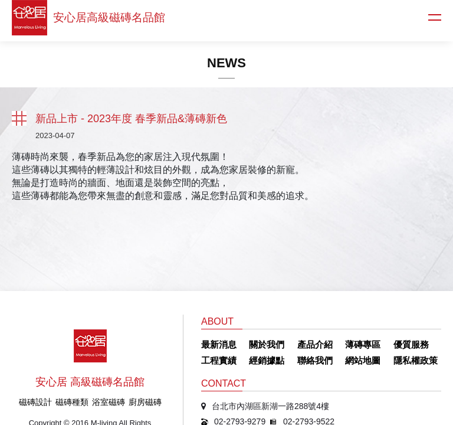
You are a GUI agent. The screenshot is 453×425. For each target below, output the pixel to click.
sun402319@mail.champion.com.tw (279, 372)
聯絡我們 (315, 295)
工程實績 (219, 295)
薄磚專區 (362, 279)
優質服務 (411, 279)
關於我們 (266, 279)
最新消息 (219, 279)
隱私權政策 (415, 295)
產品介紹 (315, 279)
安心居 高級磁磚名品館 (90, 317)
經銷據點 (266, 295)
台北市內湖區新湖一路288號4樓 (270, 341)
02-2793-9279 (239, 356)
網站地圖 (362, 295)
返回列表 (19, 118)
